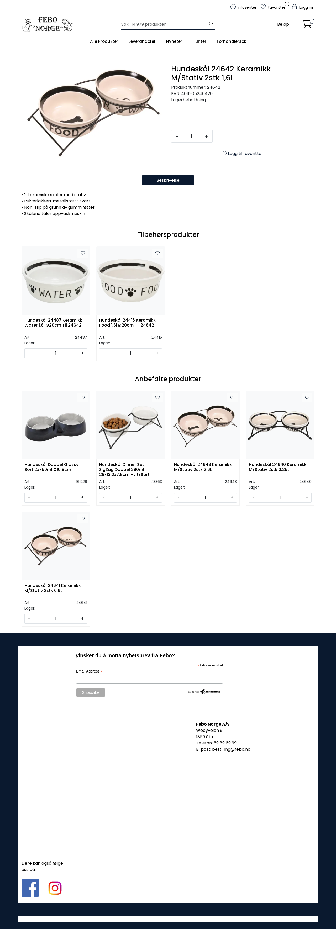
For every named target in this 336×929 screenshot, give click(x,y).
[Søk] (164, 24)
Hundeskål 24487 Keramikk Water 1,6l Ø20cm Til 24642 (53, 323)
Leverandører (142, 41)
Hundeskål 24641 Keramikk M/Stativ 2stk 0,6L (52, 588)
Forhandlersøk (231, 41)
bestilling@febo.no (231, 749)
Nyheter (174, 41)
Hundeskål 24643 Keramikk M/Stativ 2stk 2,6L (203, 467)
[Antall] (191, 136)
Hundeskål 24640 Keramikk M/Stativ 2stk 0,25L (278, 467)
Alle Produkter (104, 41)
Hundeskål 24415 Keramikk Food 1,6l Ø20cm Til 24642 (127, 323)
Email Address (89, 671)
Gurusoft (168, 919)
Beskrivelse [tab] (168, 180)
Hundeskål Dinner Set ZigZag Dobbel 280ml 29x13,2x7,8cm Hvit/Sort (124, 469)
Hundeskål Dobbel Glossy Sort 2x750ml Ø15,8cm (51, 467)
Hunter (199, 41)
